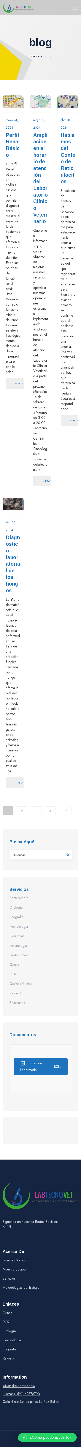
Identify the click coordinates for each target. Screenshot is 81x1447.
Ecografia (16, 916)
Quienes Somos (14, 1260)
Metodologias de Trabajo (21, 1287)
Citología (16, 907)
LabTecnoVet (19, 955)
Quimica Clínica (21, 983)
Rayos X (15, 993)
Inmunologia (18, 945)
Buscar (65, 854)
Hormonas (17, 936)
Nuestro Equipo (14, 1269)
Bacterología (19, 897)
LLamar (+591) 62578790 (21, 1393)
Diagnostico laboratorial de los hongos (13, 564)
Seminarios (17, 1002)
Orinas (14, 964)
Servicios (9, 1278)
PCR (13, 974)
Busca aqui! (22, 841)
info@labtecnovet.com (19, 1386)
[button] (47, 1437)
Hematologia (19, 926)
